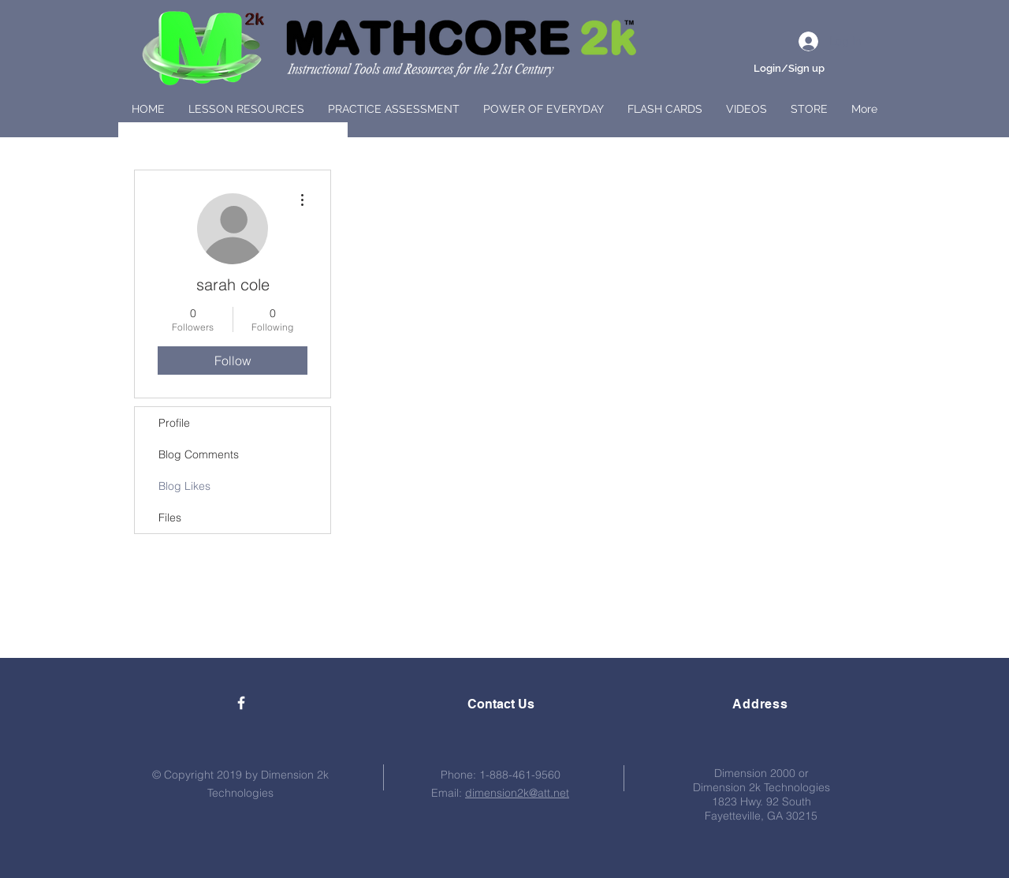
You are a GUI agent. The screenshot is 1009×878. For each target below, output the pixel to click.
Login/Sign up (789, 68)
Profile (174, 423)
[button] (246, 109)
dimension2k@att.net (517, 793)
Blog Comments (198, 454)
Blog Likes (184, 486)
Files (169, 517)
